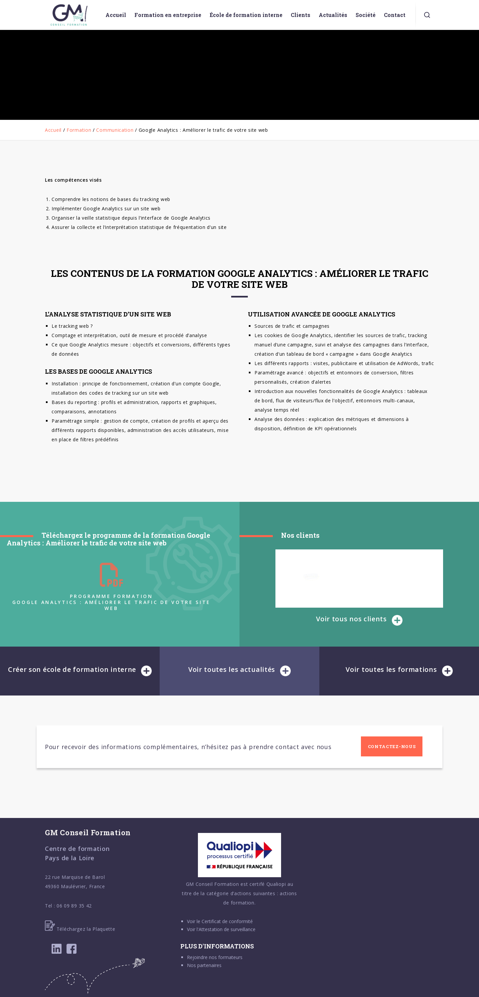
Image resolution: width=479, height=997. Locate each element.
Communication (114, 130)
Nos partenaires (204, 965)
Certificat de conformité (227, 921)
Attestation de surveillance (227, 929)
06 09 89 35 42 (74, 905)
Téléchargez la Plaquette (80, 929)
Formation (79, 130)
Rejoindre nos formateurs (214, 957)
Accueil (53, 130)
